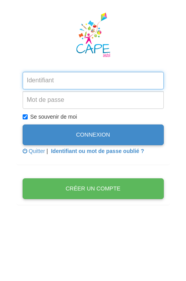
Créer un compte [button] (93, 188)
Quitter (34, 151)
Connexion (93, 135)
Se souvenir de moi (50, 117)
